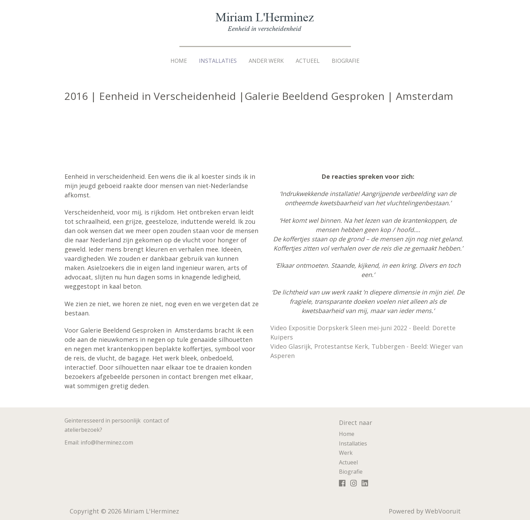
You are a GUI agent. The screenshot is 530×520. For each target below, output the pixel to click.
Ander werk (266, 61)
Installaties (218, 61)
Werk (346, 453)
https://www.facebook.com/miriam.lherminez (342, 484)
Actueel (308, 61)
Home (178, 61)
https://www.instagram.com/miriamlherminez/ (353, 484)
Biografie (346, 61)
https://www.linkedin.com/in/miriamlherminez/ (365, 484)
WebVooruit (443, 511)
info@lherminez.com (107, 442)
